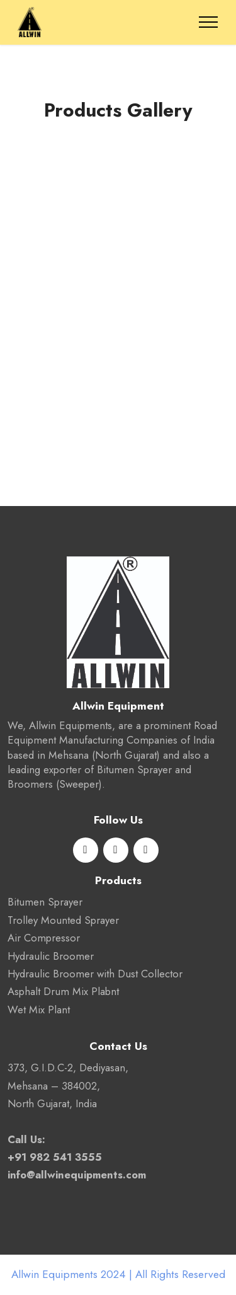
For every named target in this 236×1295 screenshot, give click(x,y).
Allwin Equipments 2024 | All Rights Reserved (118, 1274)
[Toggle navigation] (208, 22)
